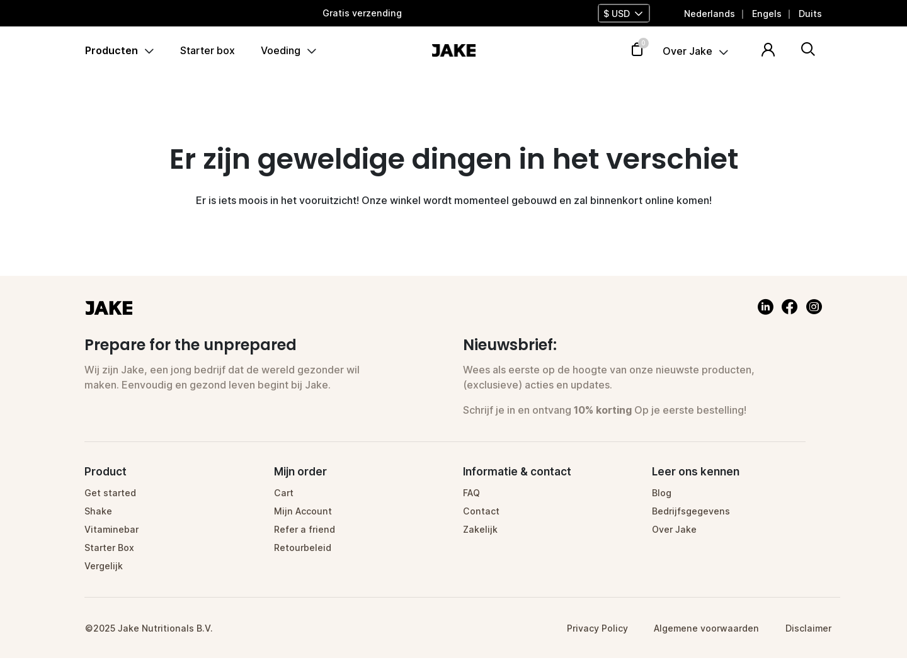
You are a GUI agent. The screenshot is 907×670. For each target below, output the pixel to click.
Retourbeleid (302, 547)
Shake (98, 511)
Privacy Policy (597, 628)
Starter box (207, 50)
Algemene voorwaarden (706, 628)
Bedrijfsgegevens (691, 511)
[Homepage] (453, 49)
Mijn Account (303, 511)
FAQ (471, 492)
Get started (110, 492)
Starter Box (109, 547)
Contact (481, 511)
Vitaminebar (111, 529)
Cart (284, 492)
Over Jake (687, 51)
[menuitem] (709, 13)
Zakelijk (480, 529)
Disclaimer (808, 628)
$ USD (616, 13)
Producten (111, 50)
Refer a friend (304, 529)
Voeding (280, 50)
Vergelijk (103, 565)
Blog (661, 492)
